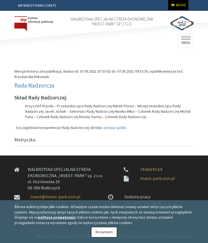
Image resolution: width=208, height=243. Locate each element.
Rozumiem (104, 231)
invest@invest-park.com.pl (55, 196)
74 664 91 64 (151, 169)
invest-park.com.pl (157, 178)
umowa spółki (114, 127)
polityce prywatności (57, 217)
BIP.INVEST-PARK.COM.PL (37, 5)
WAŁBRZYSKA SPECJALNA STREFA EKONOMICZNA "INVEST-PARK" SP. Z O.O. (111, 22)
